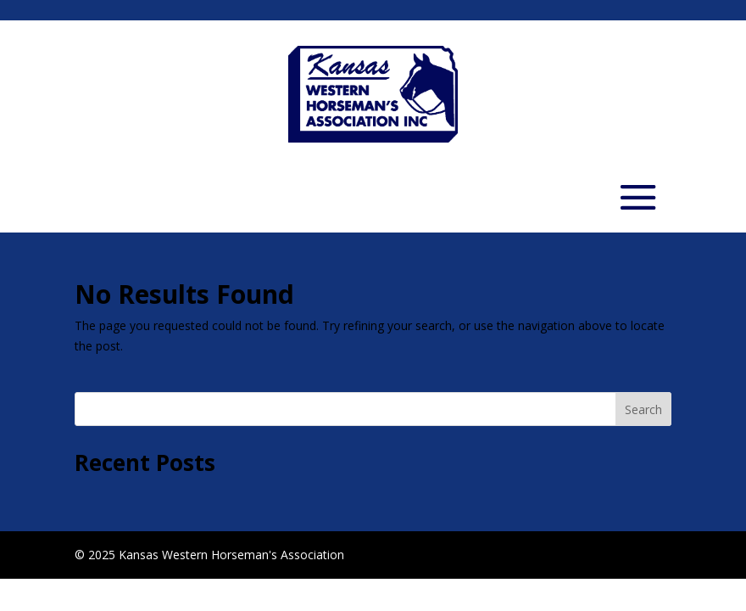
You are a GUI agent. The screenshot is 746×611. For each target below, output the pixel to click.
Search (643, 409)
